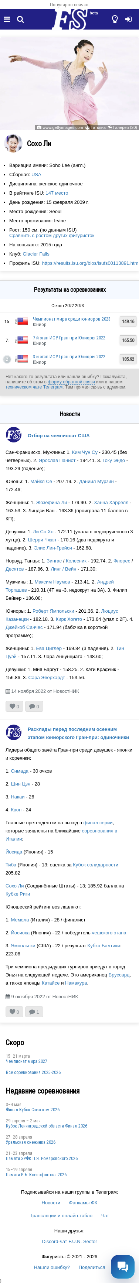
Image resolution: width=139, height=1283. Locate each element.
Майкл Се (41, 481)
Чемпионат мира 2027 (26, 1061)
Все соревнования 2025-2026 (33, 1072)
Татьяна (98, 127)
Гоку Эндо (113, 460)
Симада (19, 771)
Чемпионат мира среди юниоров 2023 (72, 319)
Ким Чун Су (85, 452)
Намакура (76, 983)
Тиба (11, 865)
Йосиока (20, 932)
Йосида (14, 852)
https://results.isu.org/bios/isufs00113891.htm (90, 263)
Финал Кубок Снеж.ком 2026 (33, 1109)
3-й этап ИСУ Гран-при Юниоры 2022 (69, 356)
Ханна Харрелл (111, 502)
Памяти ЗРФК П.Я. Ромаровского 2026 (42, 1158)
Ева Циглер (49, 648)
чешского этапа (109, 932)
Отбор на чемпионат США (59, 435)
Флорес (121, 561)
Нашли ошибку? (52, 1267)
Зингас (54, 561)
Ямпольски (23, 945)
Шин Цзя (20, 784)
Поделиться (92, 1267)
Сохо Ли (15, 886)
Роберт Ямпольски (53, 611)
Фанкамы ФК (83, 1202)
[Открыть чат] (123, 1267)
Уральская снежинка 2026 (30, 1142)
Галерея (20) (125, 127)
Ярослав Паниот (57, 460)
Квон (16, 809)
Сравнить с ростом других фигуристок (51, 235)
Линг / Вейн (64, 569)
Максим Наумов (52, 582)
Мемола (20, 920)
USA (36, 174)
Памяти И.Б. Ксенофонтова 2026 (36, 1174)
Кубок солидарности (95, 865)
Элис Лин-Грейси (53, 548)
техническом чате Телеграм (34, 387)
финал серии (97, 822)
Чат (105, 1215)
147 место (57, 193)
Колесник (76, 561)
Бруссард (119, 975)
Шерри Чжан (42, 540)
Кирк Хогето (69, 619)
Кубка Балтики (104, 945)
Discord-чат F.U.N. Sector (69, 1241)
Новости (51, 1202)
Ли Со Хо (43, 531)
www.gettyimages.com (63, 127)
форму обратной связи (71, 381)
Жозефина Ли (51, 502)
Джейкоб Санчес (24, 627)
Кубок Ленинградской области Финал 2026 (46, 1126)
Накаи (17, 797)
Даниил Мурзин (96, 481)
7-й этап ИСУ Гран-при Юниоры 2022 (69, 338)
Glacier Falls (37, 254)
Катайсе (51, 983)
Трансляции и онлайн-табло (61, 1215)
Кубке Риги (18, 894)
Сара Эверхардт (46, 677)
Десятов (15, 569)
